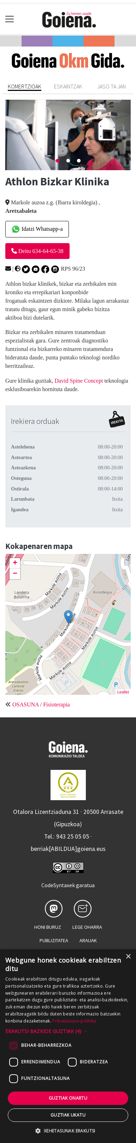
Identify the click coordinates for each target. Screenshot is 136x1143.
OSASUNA (25, 705)
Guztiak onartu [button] (68, 1098)
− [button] (15, 574)
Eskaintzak (68, 86)
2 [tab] (68, 161)
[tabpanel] (68, 135)
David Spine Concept (80, 381)
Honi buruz (47, 927)
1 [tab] (57, 161)
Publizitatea (54, 940)
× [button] (128, 956)
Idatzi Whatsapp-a (37, 229)
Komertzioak (24, 86)
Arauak (88, 940)
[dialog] (68, 1046)
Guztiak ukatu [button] (68, 1115)
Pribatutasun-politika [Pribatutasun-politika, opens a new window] (74, 1021)
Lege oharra (87, 927)
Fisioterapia (56, 705)
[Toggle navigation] (9, 19)
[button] (68, 1031)
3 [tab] (78, 161)
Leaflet (123, 692)
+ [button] (15, 563)
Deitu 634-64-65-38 (37, 251)
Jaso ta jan (111, 86)
